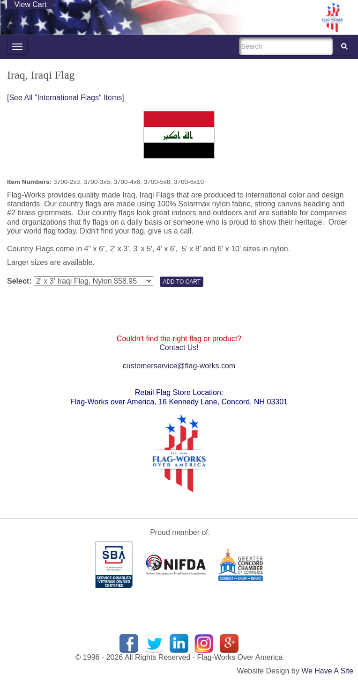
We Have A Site (327, 671)
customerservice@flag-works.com (179, 366)
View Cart (30, 4)
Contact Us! (179, 347)
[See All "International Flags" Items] (65, 98)
